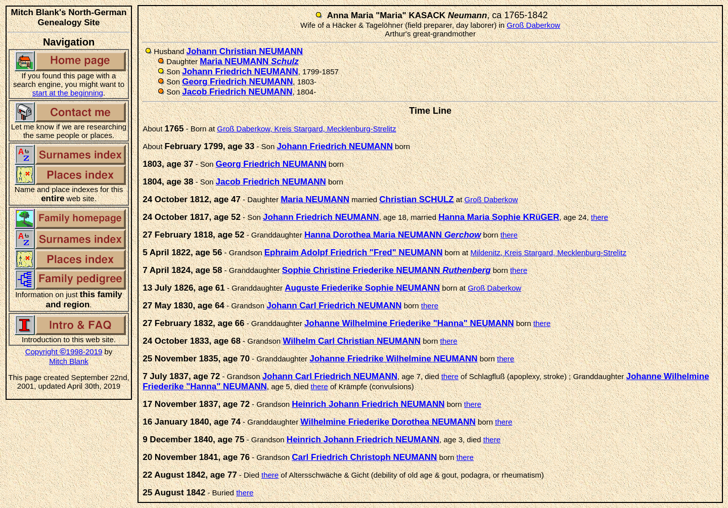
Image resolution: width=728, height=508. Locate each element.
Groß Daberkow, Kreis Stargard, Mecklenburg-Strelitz (306, 128)
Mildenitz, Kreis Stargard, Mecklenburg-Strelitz (548, 252)
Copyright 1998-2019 (64, 351)
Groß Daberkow (533, 25)
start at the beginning (67, 92)
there (599, 217)
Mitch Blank (68, 361)
